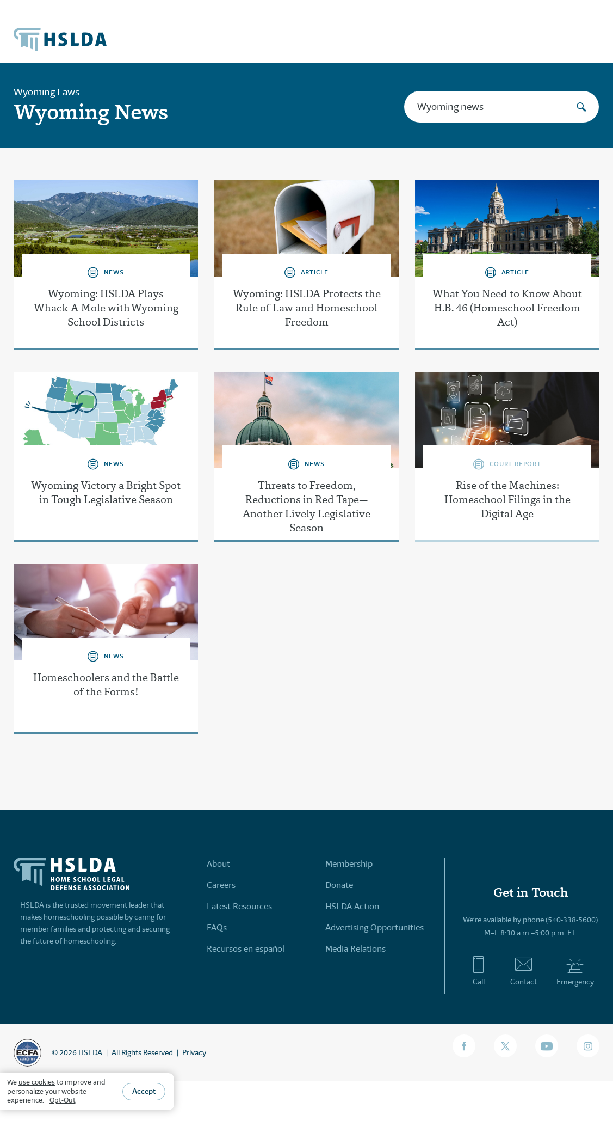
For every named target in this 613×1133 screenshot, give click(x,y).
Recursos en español (245, 948)
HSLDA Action (352, 906)
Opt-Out (62, 1100)
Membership (349, 863)
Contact (523, 971)
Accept (144, 1091)
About (218, 863)
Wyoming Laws (46, 92)
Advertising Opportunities (374, 927)
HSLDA (90, 1052)
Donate (339, 885)
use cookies (36, 1082)
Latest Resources (239, 906)
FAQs (217, 927)
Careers (221, 885)
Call (478, 971)
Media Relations (355, 948)
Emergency (575, 971)
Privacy (194, 1052)
